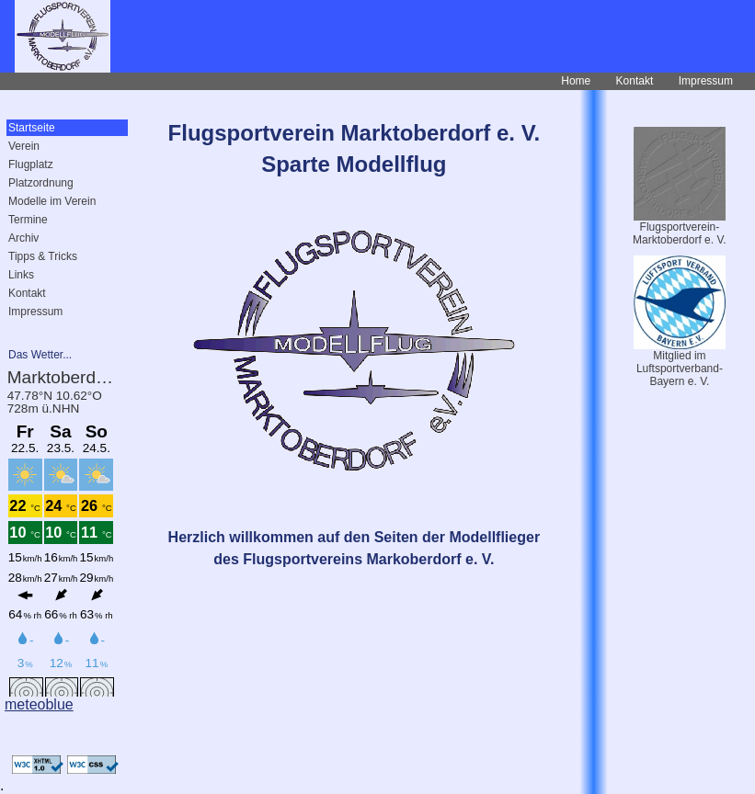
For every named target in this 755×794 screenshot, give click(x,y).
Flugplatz (30, 164)
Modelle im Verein (52, 201)
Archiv (23, 238)
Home (575, 80)
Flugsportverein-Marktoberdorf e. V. (679, 233)
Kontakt (635, 80)
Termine (28, 219)
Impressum (706, 80)
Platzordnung (41, 182)
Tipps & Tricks (42, 256)
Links (21, 274)
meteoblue (39, 704)
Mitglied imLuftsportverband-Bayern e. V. (679, 368)
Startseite (31, 127)
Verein (24, 146)
